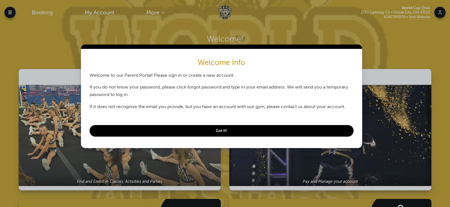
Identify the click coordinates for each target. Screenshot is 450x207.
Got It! (223, 131)
